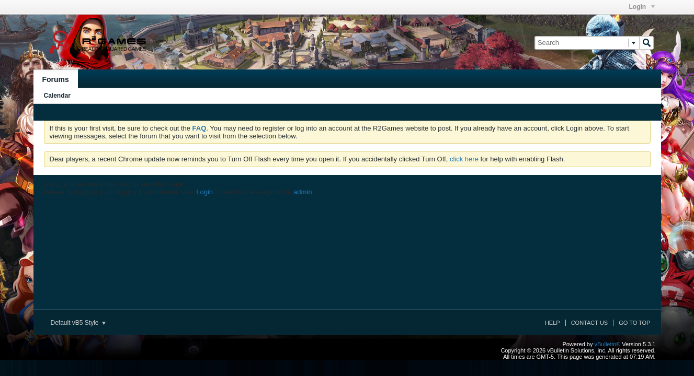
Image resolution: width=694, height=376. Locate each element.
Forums (55, 79)
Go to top (634, 323)
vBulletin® (608, 344)
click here (464, 159)
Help (552, 323)
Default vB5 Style (78, 322)
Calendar (57, 95)
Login (642, 6)
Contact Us (589, 323)
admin (302, 192)
